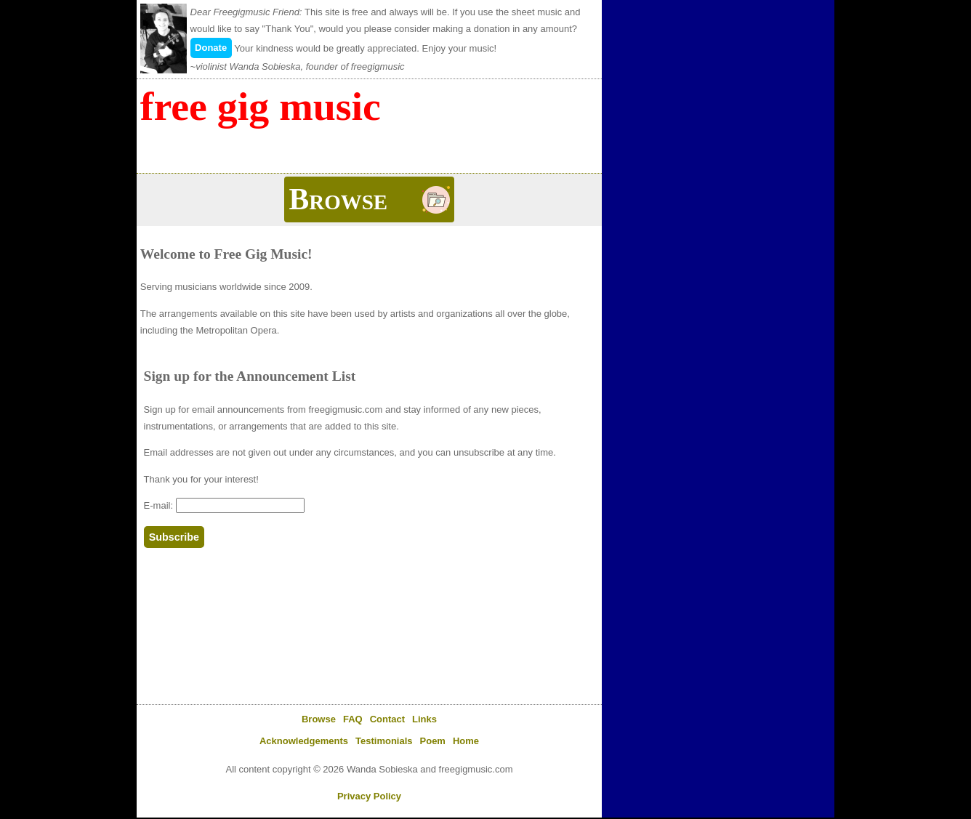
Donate (211, 47)
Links (424, 719)
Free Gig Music (260, 106)
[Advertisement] (718, 94)
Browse (319, 719)
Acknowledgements (303, 740)
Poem (433, 740)
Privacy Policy (369, 796)
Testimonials (384, 740)
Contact (387, 719)
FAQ (353, 719)
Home (466, 740)
